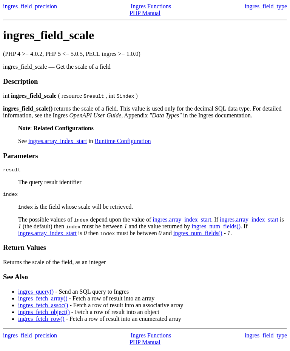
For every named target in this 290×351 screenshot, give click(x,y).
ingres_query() (36, 294)
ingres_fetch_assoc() (43, 307)
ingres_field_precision (30, 6)
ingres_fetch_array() (43, 300)
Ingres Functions (151, 6)
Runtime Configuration (123, 141)
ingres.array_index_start (57, 141)
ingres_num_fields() (216, 228)
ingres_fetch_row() (41, 321)
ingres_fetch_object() (44, 314)
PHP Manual (145, 13)
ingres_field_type (266, 6)
